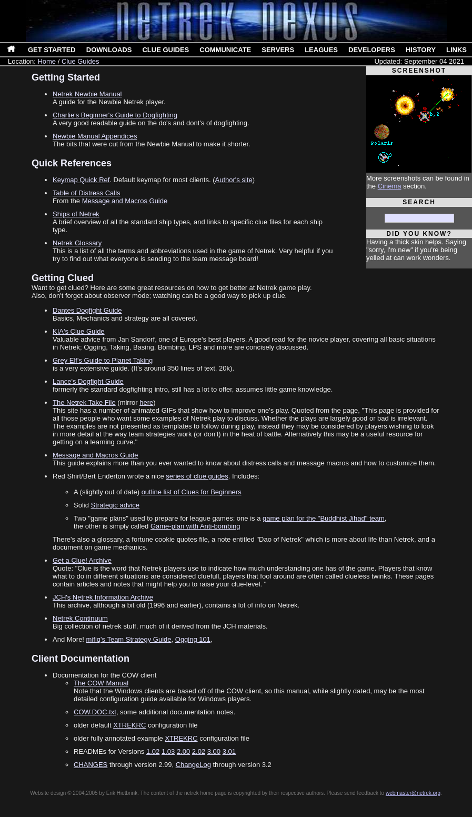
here (146, 402)
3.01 (229, 751)
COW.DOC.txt (95, 712)
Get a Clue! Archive (82, 560)
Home (46, 61)
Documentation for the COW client (104, 675)
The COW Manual (101, 683)
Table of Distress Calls (86, 193)
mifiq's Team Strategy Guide (129, 639)
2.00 (183, 751)
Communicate (225, 50)
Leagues (321, 50)
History (421, 50)
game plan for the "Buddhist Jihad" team (324, 518)
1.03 (168, 751)
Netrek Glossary (77, 243)
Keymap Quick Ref (81, 180)
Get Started (52, 50)
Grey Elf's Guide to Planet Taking (103, 360)
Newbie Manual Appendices (95, 136)
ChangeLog (193, 765)
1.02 (152, 751)
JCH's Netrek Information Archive (103, 597)
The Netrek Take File (84, 402)
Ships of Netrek (76, 214)
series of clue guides (197, 476)
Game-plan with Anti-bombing (195, 526)
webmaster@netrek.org (413, 793)
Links (456, 50)
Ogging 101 (192, 639)
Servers (278, 50)
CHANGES (90, 765)
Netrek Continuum (80, 618)
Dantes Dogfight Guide (87, 310)
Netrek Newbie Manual (87, 94)
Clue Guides (165, 50)
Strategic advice (115, 505)
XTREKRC (129, 725)
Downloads (109, 50)
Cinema (389, 186)
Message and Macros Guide (125, 201)
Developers (371, 50)
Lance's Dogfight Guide (88, 381)
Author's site (234, 180)
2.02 (198, 751)
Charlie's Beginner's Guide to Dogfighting (115, 115)
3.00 (213, 751)
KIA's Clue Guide (79, 331)
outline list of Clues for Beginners (192, 492)
